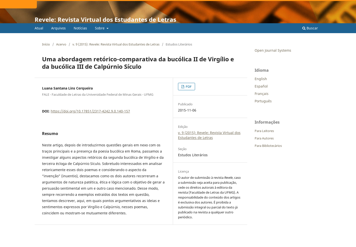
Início (46, 44)
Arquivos (58, 28)
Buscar (310, 28)
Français (261, 93)
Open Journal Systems (273, 50)
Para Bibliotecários (268, 145)
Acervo (61, 44)
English (261, 78)
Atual (39, 28)
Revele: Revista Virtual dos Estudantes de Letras (105, 19)
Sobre (100, 28)
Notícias (80, 28)
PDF (188, 86)
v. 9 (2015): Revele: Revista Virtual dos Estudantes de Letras (115, 44)
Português (263, 101)
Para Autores (264, 138)
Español (261, 86)
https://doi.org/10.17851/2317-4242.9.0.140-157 (90, 111)
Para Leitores (264, 131)
